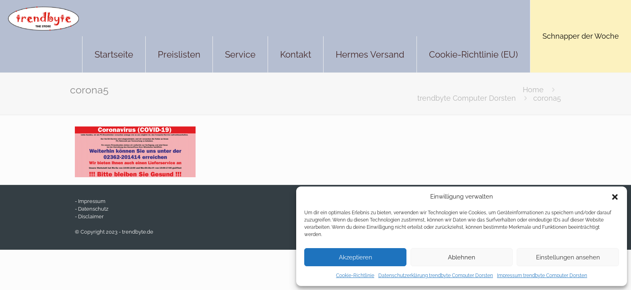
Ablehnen (461, 257)
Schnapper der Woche (580, 36)
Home (533, 89)
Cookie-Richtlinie (355, 275)
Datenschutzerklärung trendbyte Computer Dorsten (435, 275)
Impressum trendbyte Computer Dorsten (542, 275)
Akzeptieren (355, 257)
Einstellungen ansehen (568, 257)
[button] (615, 197)
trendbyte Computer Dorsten (466, 98)
